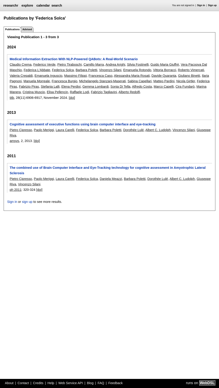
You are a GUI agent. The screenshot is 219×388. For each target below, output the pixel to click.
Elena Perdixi (71, 86)
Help (51, 383)
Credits (38, 383)
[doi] (72, 97)
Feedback (115, 383)
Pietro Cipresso (21, 130)
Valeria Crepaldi (21, 75)
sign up (27, 202)
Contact (23, 383)
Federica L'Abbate (37, 70)
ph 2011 (15, 190)
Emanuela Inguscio (48, 75)
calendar (43, 5)
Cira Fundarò (185, 86)
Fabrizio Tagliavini (104, 92)
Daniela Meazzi (111, 179)
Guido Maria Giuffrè (165, 64)
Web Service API (70, 383)
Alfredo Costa (142, 86)
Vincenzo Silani (110, 70)
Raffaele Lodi (79, 92)
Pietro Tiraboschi (69, 64)
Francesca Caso (100, 75)
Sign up (212, 5)
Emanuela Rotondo (137, 70)
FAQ (101, 383)
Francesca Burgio (64, 81)
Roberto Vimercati (191, 70)
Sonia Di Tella (121, 86)
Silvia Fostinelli (138, 64)
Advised (27, 29)
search (56, 5)
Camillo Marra (93, 64)
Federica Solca (63, 70)
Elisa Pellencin (57, 92)
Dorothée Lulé (133, 130)
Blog (90, 383)
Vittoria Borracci (164, 70)
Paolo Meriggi (44, 130)
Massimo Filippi (75, 75)
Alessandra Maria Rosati (132, 75)
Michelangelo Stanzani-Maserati (102, 81)
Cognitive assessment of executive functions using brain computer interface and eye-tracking (82, 124)
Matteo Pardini (163, 81)
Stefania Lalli (50, 86)
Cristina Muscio (34, 92)
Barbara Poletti (86, 70)
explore (27, 5)
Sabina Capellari (140, 81)
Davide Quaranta (163, 75)
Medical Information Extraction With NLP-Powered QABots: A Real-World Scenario (74, 59)
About (9, 383)
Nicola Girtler (185, 81)
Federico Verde (44, 64)
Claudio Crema (20, 64)
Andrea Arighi (115, 64)
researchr (10, 5)
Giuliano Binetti (189, 75)
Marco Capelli (164, 86)
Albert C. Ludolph (158, 130)
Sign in (201, 5)
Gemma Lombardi (95, 86)
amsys (14, 141)
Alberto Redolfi (129, 92)
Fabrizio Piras (29, 86)
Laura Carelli (65, 130)
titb (12, 97)
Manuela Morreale (36, 81)
